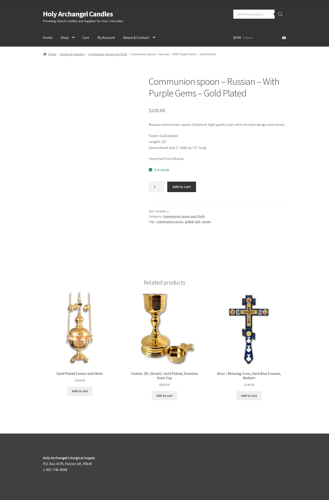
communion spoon (170, 222)
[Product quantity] (156, 187)
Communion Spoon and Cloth (107, 54)
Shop (65, 37)
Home (48, 37)
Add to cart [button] (80, 391)
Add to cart (181, 186)
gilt (197, 222)
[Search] (280, 14)
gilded (189, 222)
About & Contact (136, 37)
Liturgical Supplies (72, 54)
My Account (106, 37)
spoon (206, 222)
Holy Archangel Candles (78, 14)
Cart (85, 37)
